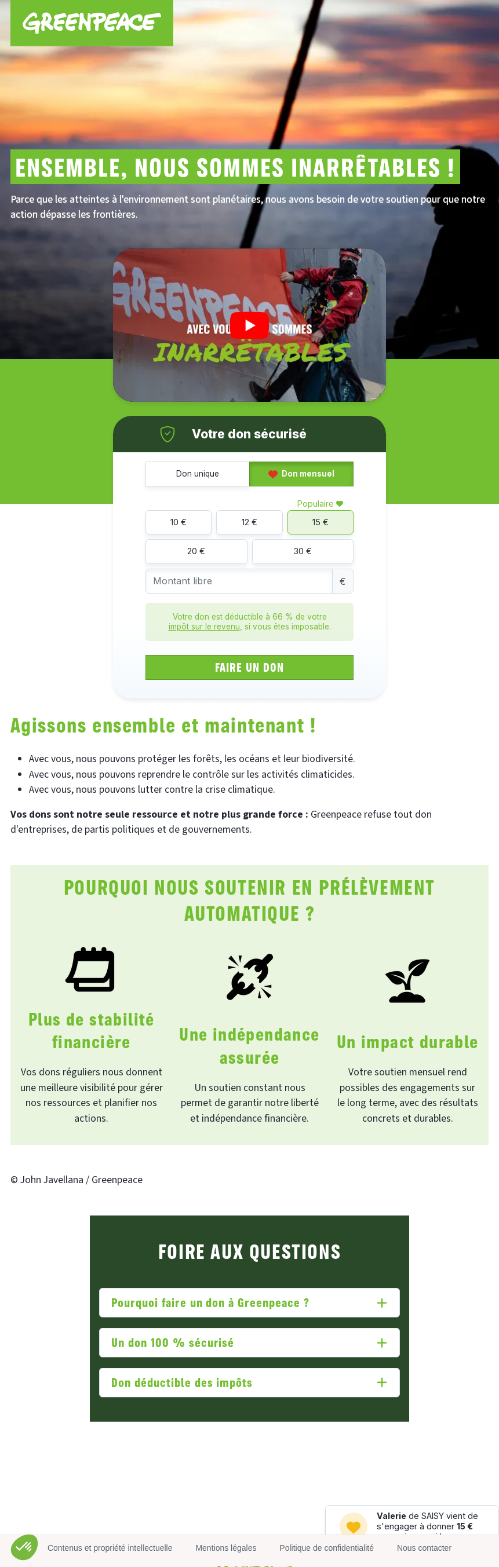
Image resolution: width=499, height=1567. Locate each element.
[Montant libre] (239, 581)
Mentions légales (225, 1548)
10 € (178, 522)
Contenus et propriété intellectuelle (110, 1548)
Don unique (197, 473)
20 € (196, 551)
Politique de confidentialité (326, 1548)
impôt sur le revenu (204, 626)
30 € (303, 551)
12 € (249, 522)
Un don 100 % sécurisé (172, 1342)
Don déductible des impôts (182, 1382)
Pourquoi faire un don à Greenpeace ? (210, 1302)
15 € (320, 522)
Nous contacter (424, 1548)
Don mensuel (301, 473)
